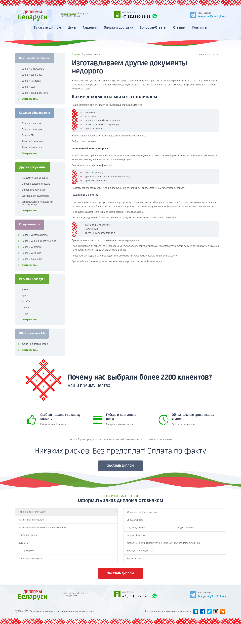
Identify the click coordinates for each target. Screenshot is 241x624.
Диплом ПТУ (28, 135)
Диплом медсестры (32, 247)
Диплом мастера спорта (35, 235)
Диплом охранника (32, 259)
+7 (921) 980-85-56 (139, 16)
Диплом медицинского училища (39, 241)
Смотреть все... (30, 99)
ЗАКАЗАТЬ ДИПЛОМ (120, 465)
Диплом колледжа (31, 123)
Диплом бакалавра (32, 75)
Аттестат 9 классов (32, 147)
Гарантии (90, 28)
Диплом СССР (28, 87)
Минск (25, 289)
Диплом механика (31, 253)
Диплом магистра (31, 81)
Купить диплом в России (35, 344)
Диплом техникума (32, 129)
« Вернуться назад (209, 54)
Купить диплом (68, 13)
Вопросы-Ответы (153, 28)
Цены (72, 28)
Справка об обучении (33, 190)
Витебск (26, 301)
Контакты (199, 28)
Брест (25, 295)
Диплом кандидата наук (35, 93)
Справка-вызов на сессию (36, 184)
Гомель (25, 307)
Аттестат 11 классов (32, 141)
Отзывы (179, 28)
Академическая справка (35, 178)
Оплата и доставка (118, 28)
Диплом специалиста (33, 69)
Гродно (25, 313)
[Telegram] (208, 14)
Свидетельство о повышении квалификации (37, 203)
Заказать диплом (47, 28)
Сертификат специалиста (35, 196)
